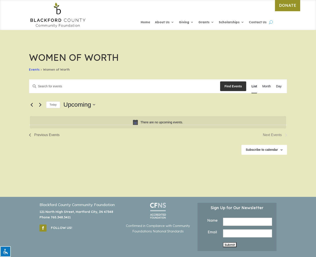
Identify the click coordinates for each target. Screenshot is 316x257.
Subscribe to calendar (262, 149)
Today (53, 104)
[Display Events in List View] (254, 86)
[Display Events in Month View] (266, 86)
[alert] (158, 122)
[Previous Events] (31, 104)
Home (145, 22)
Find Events (233, 86)
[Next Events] (40, 104)
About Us (162, 22)
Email (212, 232)
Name (212, 220)
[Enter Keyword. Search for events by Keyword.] (124, 86)
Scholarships (229, 22)
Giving (184, 22)
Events (34, 70)
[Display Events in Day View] (279, 86)
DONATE (287, 5)
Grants (204, 22)
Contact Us (258, 22)
